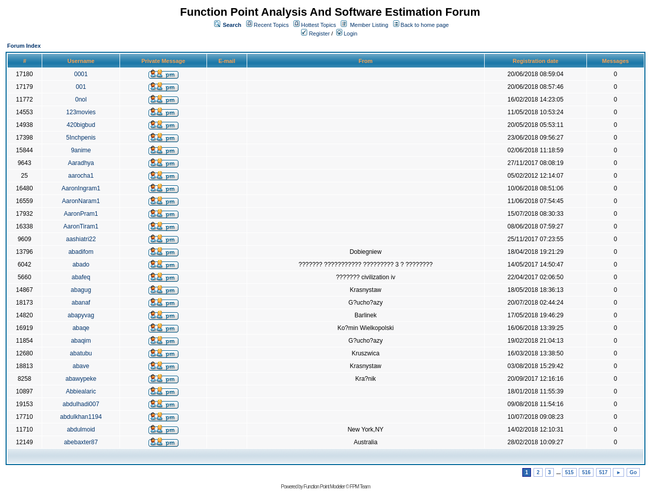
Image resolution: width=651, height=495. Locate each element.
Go (633, 472)
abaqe (80, 328)
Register (315, 33)
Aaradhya (81, 163)
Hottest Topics (318, 25)
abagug (81, 289)
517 (603, 472)
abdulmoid (81, 429)
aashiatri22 (81, 239)
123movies (81, 112)
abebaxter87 (81, 442)
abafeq (81, 277)
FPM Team (360, 486)
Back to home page (425, 25)
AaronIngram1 (81, 188)
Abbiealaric (81, 391)
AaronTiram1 (81, 226)
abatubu (81, 353)
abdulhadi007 (81, 404)
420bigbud (81, 124)
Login (347, 33)
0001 (81, 74)
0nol (81, 99)
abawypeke (81, 378)
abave (81, 366)
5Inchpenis (81, 137)
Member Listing (369, 25)
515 (569, 472)
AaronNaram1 (81, 201)
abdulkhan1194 (81, 416)
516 (586, 472)
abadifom (80, 251)
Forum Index (24, 46)
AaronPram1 (81, 213)
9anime (81, 150)
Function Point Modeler (324, 486)
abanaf (81, 302)
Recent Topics (271, 25)
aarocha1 (81, 175)
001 (81, 86)
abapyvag (81, 315)
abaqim (81, 340)
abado (80, 264)
